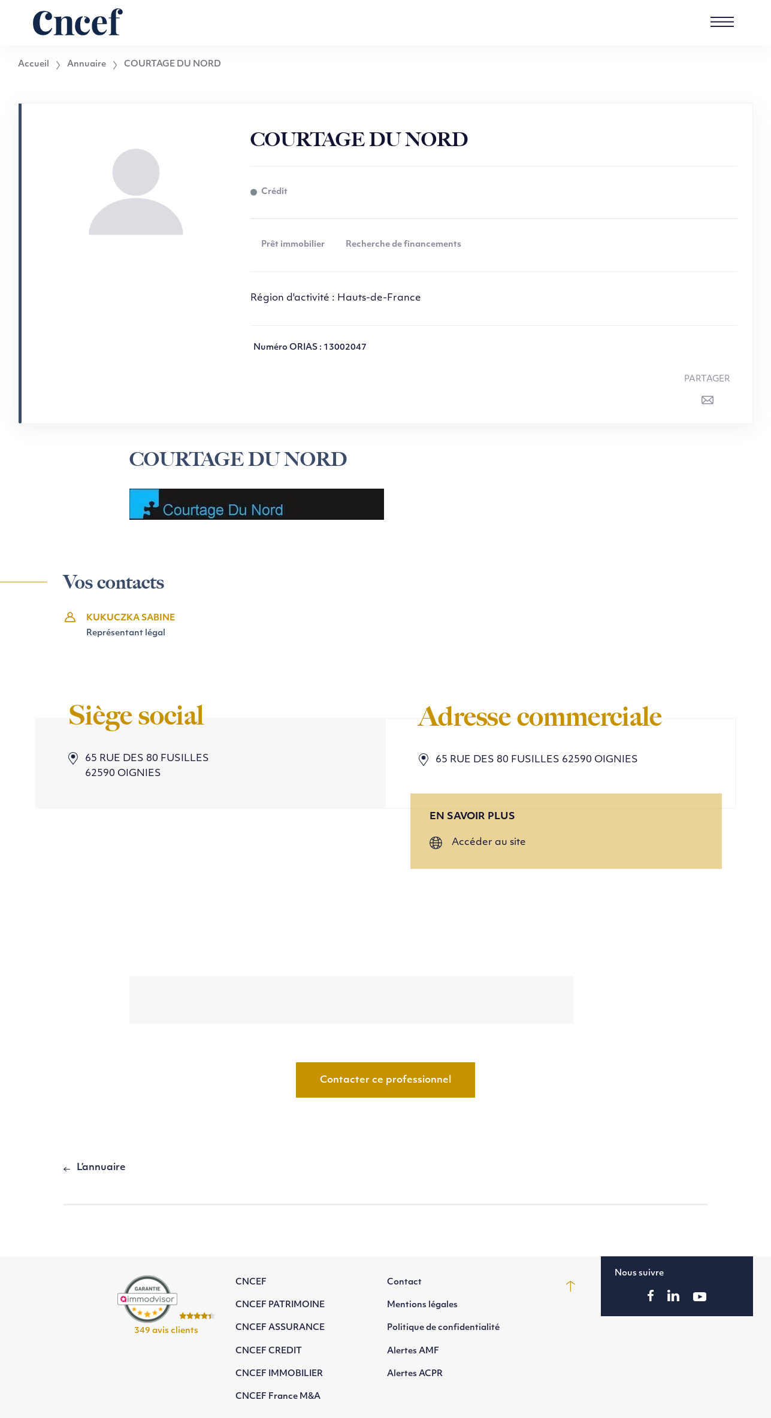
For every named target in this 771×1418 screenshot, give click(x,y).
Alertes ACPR (415, 1373)
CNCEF (251, 1282)
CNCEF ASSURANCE (280, 1327)
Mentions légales (422, 1305)
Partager (707, 379)
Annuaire (86, 64)
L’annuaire (101, 1167)
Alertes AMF (413, 1351)
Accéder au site (489, 842)
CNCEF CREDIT (268, 1351)
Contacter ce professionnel (385, 1080)
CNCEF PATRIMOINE (280, 1305)
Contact (404, 1282)
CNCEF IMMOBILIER (279, 1373)
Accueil (33, 64)
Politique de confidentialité (443, 1327)
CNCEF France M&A (278, 1396)
